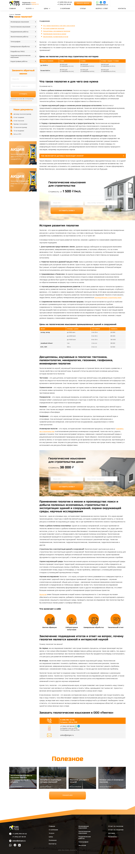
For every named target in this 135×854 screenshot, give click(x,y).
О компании (65, 8)
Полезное (53, 840)
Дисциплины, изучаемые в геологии (56, 31)
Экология (82, 845)
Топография (15, 41)
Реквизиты (112, 837)
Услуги (29, 8)
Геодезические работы (19, 32)
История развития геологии (53, 28)
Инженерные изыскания (20, 22)
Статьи (83, 8)
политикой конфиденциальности (22, 100)
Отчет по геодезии (115, 830)
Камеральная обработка (20, 46)
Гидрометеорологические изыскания (20, 56)
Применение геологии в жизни (54, 34)
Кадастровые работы (19, 61)
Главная (12, 8)
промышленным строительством (107, 297)
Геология (42, 594)
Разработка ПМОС (18, 51)
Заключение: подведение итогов (55, 37)
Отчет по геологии (115, 826)
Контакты (122, 8)
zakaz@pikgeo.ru (102, 4)
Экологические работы (19, 37)
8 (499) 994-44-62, (67, 720)
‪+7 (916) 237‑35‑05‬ (64, 4)
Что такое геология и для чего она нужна (59, 26)
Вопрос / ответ (102, 8)
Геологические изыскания (20, 27)
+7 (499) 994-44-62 (64, 2)
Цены (46, 8)
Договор (111, 833)
